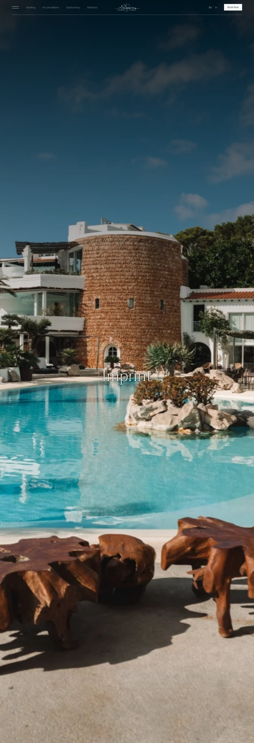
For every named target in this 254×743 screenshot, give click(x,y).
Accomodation (50, 7)
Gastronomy (73, 7)
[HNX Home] (127, 8)
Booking (30, 7)
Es (216, 7)
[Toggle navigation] (15, 7)
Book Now (233, 7)
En (210, 7)
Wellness (92, 7)
